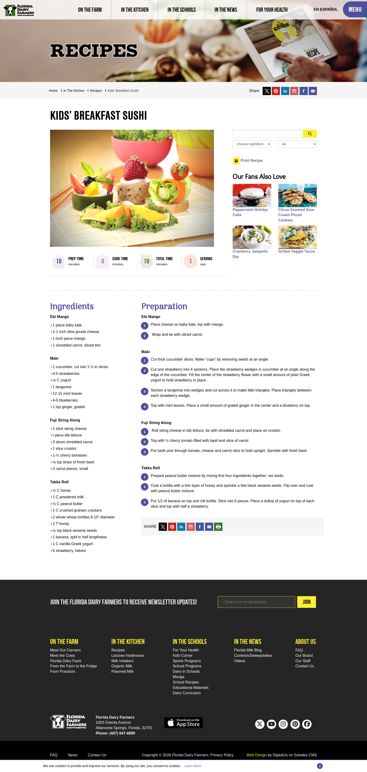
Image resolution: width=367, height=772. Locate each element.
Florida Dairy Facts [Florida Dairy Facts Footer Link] (65, 661)
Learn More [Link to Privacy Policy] (192, 766)
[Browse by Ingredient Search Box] (252, 144)
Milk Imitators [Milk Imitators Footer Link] (122, 661)
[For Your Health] (271, 9)
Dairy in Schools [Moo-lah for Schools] (186, 671)
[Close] (320, 766)
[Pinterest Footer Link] (295, 724)
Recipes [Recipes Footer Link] (118, 650)
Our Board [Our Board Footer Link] (304, 655)
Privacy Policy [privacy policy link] (222, 755)
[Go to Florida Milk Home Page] (18, 7)
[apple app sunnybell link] (183, 722)
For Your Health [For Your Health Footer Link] (186, 650)
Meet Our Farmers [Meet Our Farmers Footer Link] (65, 650)
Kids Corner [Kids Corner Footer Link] (182, 655)
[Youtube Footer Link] (271, 724)
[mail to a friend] (209, 526)
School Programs (187, 666)
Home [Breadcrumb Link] (53, 90)
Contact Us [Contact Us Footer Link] (304, 666)
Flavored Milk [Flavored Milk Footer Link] (122, 671)
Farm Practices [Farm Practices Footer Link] (62, 671)
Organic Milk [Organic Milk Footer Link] (121, 666)
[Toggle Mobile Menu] (355, 9)
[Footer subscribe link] (249, 602)
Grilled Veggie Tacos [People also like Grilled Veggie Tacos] (296, 251)
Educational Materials (191, 688)
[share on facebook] (304, 91)
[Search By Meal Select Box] (297, 144)
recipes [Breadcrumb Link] (96, 90)
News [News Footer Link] (72, 755)
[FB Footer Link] (307, 724)
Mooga (178, 677)
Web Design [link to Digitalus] (256, 755)
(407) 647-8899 (122, 733)
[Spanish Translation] (326, 9)
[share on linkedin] (181, 526)
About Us (305, 641)
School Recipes (186, 682)
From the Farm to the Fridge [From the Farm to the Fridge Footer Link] (73, 666)
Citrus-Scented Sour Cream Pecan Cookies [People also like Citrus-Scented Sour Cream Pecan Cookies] (296, 215)
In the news (247, 641)
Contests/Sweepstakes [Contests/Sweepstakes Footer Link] (253, 655)
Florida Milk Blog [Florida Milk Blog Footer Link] (248, 650)
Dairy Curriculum (187, 693)
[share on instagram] (294, 91)
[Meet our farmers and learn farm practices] (90, 9)
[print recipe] (218, 526)
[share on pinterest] (172, 526)
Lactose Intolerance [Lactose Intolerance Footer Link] (127, 655)
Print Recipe (248, 161)
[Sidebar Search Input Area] (268, 134)
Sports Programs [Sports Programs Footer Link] (187, 661)
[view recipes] (134, 9)
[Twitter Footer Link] (259, 724)
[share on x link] (267, 91)
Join (299, 601)
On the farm (64, 641)
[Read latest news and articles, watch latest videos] (225, 9)
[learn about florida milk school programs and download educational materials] (181, 9)
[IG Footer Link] (283, 724)
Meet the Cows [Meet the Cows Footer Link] (62, 655)
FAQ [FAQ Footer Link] (299, 650)
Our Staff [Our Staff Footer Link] (302, 661)
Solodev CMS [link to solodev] (305, 755)
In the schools (190, 641)
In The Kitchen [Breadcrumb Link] (73, 90)
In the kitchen (128, 641)
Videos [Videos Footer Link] (240, 661)
